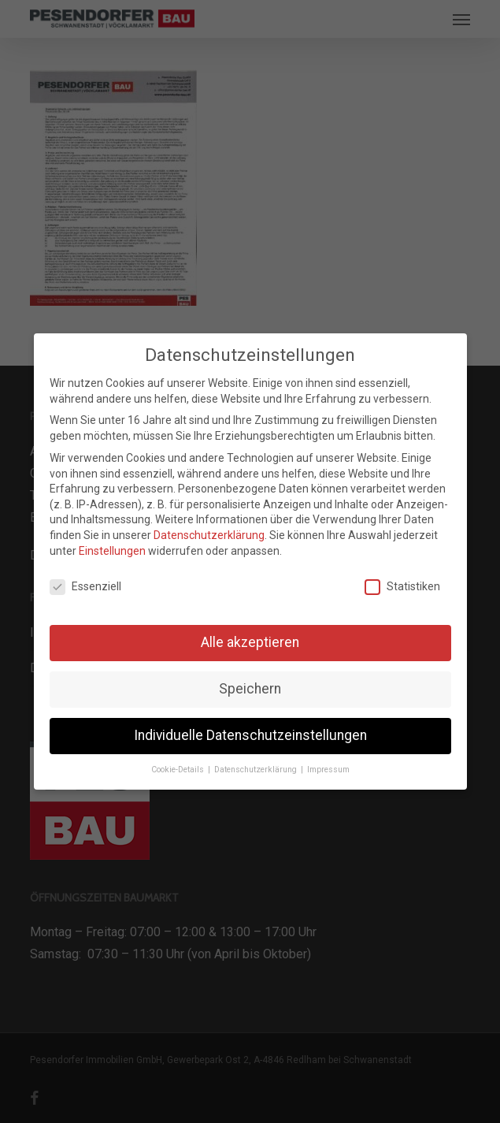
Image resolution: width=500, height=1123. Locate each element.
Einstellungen (112, 551)
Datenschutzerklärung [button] (256, 769)
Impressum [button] (328, 769)
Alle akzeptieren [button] (250, 642)
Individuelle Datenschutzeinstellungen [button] (250, 735)
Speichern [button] (250, 689)
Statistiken (402, 586)
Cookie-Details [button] (178, 769)
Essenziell (85, 586)
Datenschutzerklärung (209, 535)
